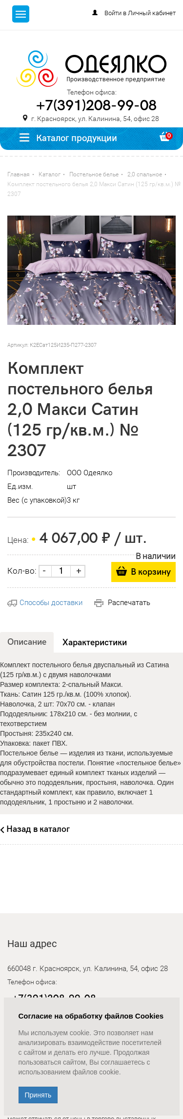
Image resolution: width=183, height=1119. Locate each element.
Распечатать (122, 602)
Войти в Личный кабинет (140, 13)
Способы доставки (44, 602)
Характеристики (94, 642)
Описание (26, 642)
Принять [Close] (38, 1095)
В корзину (151, 572)
